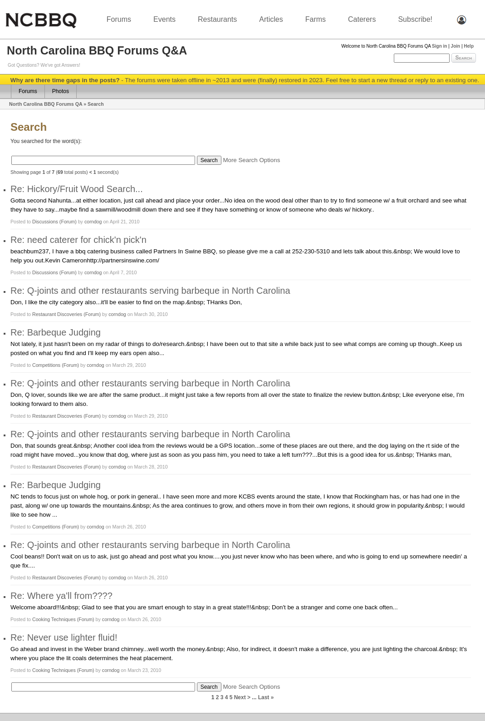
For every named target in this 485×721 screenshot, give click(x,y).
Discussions (45, 221)
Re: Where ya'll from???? (61, 596)
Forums (119, 19)
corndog (93, 221)
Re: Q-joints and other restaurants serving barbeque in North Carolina (150, 291)
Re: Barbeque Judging (55, 332)
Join (456, 46)
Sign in (439, 46)
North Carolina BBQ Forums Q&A (97, 50)
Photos (60, 91)
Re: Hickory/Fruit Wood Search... (76, 189)
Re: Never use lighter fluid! (63, 637)
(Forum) (68, 221)
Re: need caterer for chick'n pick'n (78, 240)
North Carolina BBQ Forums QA (45, 104)
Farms (315, 19)
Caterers (362, 19)
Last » (266, 697)
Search (464, 57)
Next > (242, 697)
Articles (271, 19)
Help (469, 46)
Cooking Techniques (54, 619)
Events (164, 19)
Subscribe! (415, 19)
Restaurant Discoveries (57, 314)
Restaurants (217, 19)
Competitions (46, 365)
